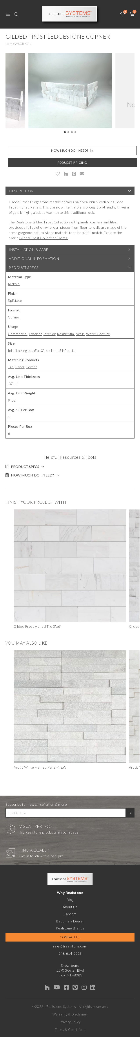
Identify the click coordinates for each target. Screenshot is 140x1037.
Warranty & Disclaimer (70, 1014)
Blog (70, 899)
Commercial (17, 334)
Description (21, 191)
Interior (49, 334)
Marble (14, 284)
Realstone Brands (70, 928)
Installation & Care (28, 249)
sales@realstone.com (70, 946)
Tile (11, 367)
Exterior (35, 334)
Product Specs (24, 267)
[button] (65, 132)
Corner (13, 317)
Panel (19, 367)
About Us (70, 907)
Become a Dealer (70, 921)
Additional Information (34, 258)
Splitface (15, 300)
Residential (66, 334)
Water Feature (98, 334)
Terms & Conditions (70, 1030)
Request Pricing (72, 162)
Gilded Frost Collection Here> (43, 238)
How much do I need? (32, 475)
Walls (80, 334)
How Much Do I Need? (72, 150)
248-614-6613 (70, 953)
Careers (70, 914)
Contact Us (70, 937)
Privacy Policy (70, 1022)
